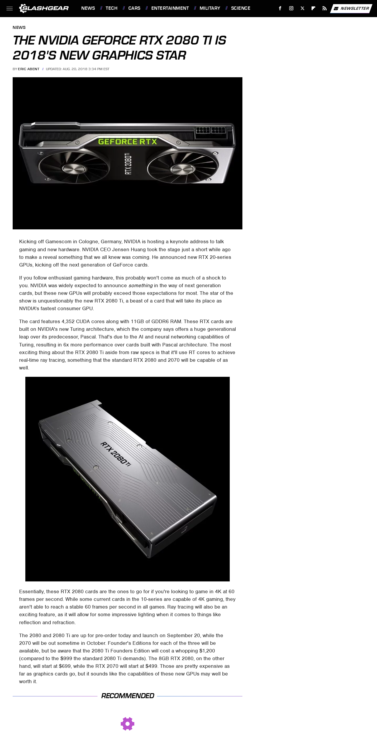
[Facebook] (280, 8)
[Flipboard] (313, 8)
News (88, 8)
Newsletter (351, 8)
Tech (112, 8)
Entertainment (170, 8)
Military (210, 8)
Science (241, 8)
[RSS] (324, 8)
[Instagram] (291, 8)
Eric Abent (28, 69)
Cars (134, 8)
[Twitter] (302, 8)
